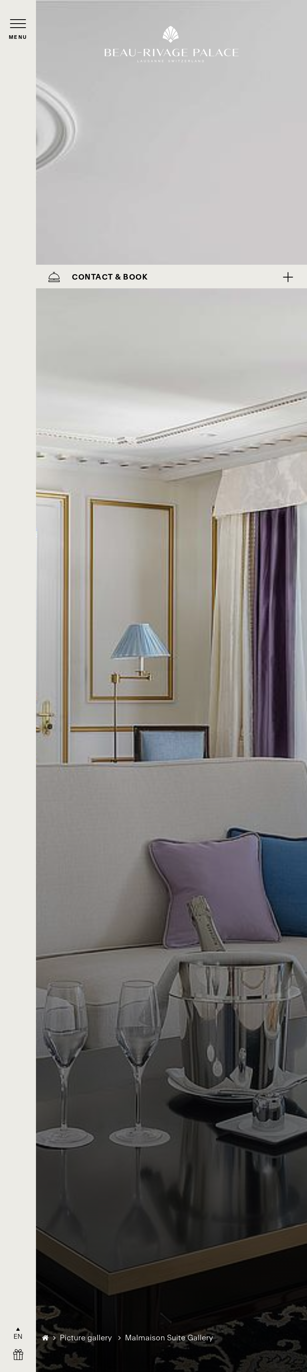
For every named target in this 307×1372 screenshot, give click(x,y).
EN (18, 1336)
